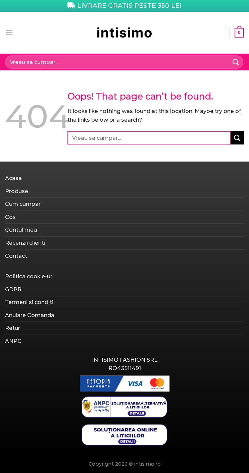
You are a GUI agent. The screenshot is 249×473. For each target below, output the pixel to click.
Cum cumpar (23, 204)
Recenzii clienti (25, 243)
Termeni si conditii (30, 302)
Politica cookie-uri (29, 276)
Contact (16, 256)
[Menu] (9, 32)
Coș (10, 217)
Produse (16, 191)
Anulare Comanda (29, 315)
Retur (12, 328)
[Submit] (236, 61)
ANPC (13, 341)
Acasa (13, 178)
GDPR (13, 289)
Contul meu (21, 230)
